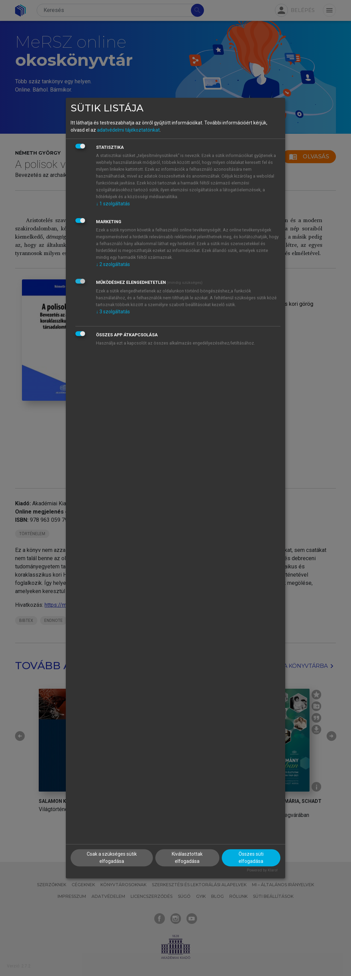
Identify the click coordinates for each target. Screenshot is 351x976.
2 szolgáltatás (113, 264)
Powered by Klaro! (262, 870)
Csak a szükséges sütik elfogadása (112, 858)
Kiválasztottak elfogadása (187, 858)
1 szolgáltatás (113, 203)
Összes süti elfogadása (251, 858)
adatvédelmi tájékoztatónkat (128, 130)
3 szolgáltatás (113, 311)
